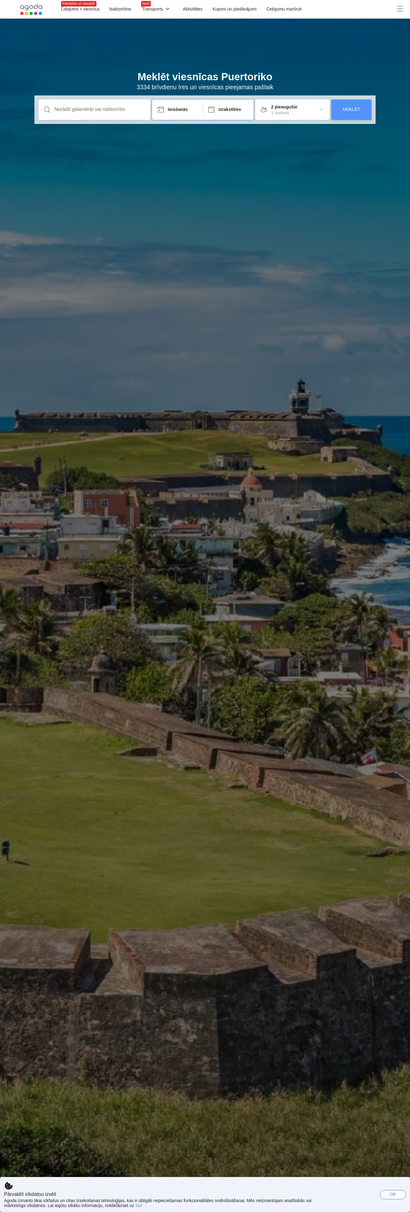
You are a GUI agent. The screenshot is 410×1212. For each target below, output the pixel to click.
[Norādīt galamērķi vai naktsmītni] (99, 109)
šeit (138, 1205)
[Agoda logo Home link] (31, 9)
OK (393, 1194)
